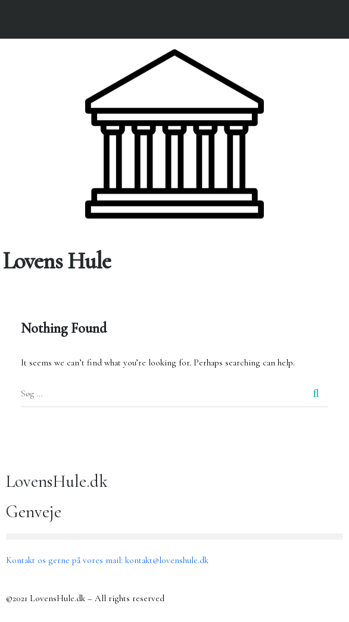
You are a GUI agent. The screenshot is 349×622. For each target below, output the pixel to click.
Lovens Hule (57, 261)
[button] (339, 238)
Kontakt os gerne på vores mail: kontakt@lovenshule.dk (107, 560)
